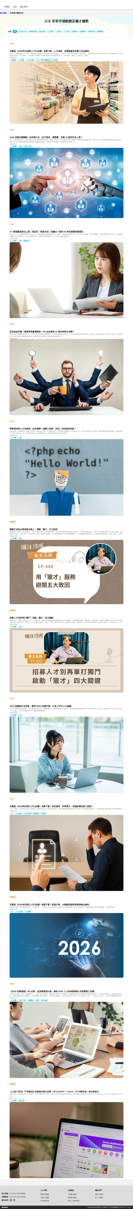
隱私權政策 (5, 1207)
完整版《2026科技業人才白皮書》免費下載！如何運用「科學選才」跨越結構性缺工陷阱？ (51, 806)
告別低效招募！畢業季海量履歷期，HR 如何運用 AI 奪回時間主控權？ (42, 331)
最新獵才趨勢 (72, 1197)
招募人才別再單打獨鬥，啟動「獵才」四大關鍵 (31, 617)
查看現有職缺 (44, 1194)
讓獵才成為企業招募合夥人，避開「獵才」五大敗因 (33, 529)
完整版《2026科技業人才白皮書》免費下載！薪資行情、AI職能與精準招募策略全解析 (49, 904)
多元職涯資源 (44, 1201)
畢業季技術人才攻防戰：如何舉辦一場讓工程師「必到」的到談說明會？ (43, 428)
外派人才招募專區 (73, 1201)
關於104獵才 (99, 1194)
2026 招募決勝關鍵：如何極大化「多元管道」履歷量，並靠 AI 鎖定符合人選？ (46, 137)
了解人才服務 (44, 1197)
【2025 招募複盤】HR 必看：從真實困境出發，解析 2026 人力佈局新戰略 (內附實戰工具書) (52, 991)
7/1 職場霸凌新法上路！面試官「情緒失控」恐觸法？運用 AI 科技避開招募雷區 (46, 231)
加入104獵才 (99, 1197)
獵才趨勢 (3, 13)
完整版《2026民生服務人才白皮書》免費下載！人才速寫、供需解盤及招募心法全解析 (49, 51)
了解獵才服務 (72, 1194)
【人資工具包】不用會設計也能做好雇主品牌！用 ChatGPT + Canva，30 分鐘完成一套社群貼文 (54, 1091)
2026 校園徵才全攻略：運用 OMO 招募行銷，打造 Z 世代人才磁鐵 (40, 706)
